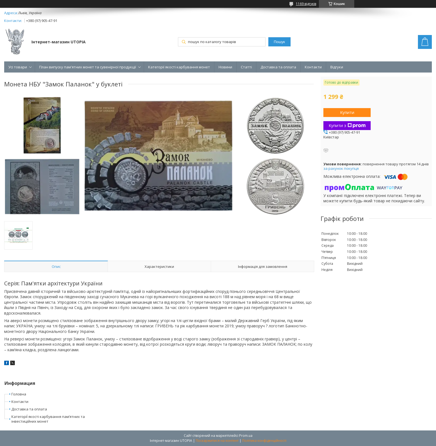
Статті (246, 66)
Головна (18, 394)
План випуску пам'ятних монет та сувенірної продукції (87, 66)
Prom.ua (245, 435)
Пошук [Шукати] (279, 42)
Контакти (313, 66)
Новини (225, 66)
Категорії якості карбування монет (179, 66)
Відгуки (336, 66)
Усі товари (17, 66)
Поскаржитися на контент (217, 440)
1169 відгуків (306, 3)
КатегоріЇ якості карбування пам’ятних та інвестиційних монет (48, 419)
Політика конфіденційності (264, 440)
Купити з (347, 125)
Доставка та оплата (278, 66)
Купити (347, 112)
